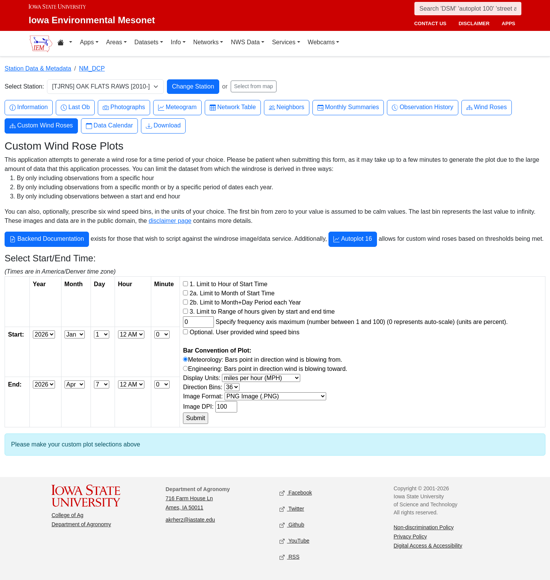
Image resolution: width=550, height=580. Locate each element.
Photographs (124, 107)
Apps (87, 42)
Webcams (321, 42)
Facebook (296, 492)
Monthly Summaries (348, 107)
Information (29, 107)
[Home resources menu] (64, 43)
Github (292, 524)
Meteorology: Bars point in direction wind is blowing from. (265, 359)
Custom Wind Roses (41, 126)
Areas (114, 42)
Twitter (292, 508)
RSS (289, 556)
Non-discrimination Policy (424, 527)
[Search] (467, 8)
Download (163, 126)
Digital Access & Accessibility (428, 546)
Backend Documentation (47, 239)
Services (283, 42)
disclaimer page (170, 221)
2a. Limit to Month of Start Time (232, 293)
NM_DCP (92, 68)
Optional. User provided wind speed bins (244, 332)
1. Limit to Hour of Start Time (229, 284)
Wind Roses (486, 107)
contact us (430, 23)
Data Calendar (109, 126)
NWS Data (245, 42)
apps (508, 23)
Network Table (233, 107)
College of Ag (67, 515)
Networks (206, 42)
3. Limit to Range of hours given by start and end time (262, 311)
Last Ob (75, 107)
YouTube (294, 540)
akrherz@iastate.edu (190, 520)
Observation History (422, 107)
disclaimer (474, 23)
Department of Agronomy (81, 524)
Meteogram (177, 107)
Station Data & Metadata (38, 68)
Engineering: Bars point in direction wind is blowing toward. (267, 369)
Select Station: (24, 86)
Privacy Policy (410, 536)
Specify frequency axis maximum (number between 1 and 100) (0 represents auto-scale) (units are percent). (362, 322)
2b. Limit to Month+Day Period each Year (245, 302)
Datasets (146, 42)
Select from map (253, 86)
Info (176, 42)
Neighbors (286, 107)
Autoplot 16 (352, 239)
